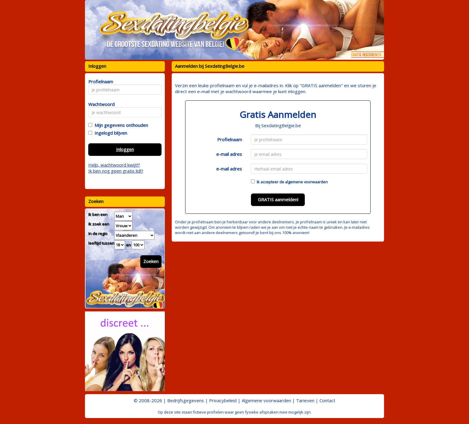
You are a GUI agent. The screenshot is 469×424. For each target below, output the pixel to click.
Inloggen (125, 149)
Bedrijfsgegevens (185, 400)
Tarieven (305, 400)
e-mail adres (229, 154)
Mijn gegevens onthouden (120, 125)
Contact (327, 400)
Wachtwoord (99, 104)
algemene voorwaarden (306, 182)
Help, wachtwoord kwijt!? (114, 165)
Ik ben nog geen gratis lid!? (115, 171)
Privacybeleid (223, 400)
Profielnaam (229, 139)
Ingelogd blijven (109, 133)
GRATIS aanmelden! (278, 199)
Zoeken (151, 261)
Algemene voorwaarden (266, 400)
